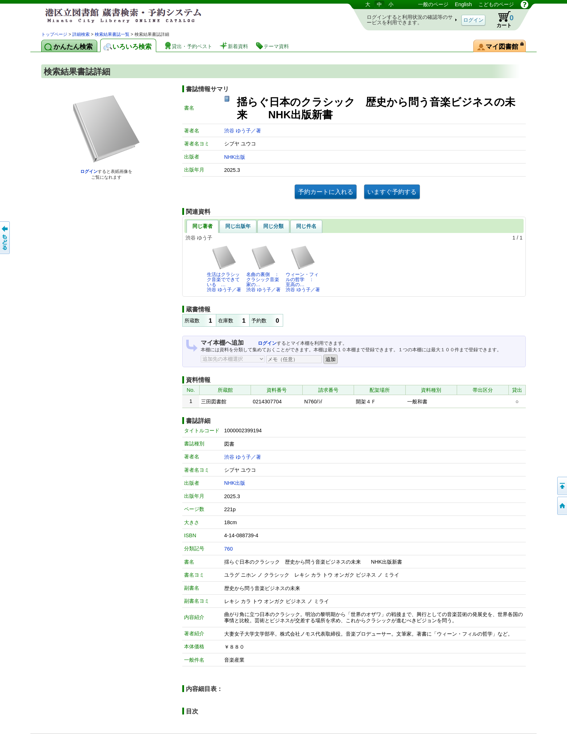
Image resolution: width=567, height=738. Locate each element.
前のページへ (5, 237)
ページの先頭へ (561, 486)
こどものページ (496, 4)
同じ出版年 (238, 226)
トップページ (54, 34)
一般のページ (433, 4)
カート (501, 19)
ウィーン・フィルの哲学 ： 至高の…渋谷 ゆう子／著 (303, 269)
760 (228, 549)
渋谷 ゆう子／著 (242, 130)
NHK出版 (234, 157)
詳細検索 (81, 34)
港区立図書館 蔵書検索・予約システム (117, 15)
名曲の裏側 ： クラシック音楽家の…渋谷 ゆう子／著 (264, 269)
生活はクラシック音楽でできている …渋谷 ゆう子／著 (224, 269)
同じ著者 (202, 226)
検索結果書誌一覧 (112, 34)
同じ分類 (273, 226)
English (463, 4)
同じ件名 (306, 226)
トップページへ (561, 506)
